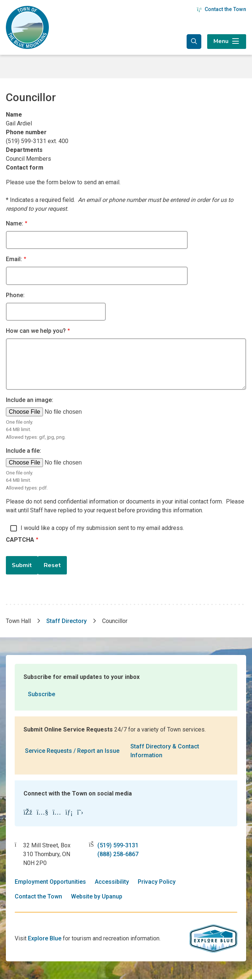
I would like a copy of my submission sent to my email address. (102, 527)
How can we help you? (36, 330)
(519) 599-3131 (117, 845)
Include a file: (23, 450)
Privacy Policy (157, 881)
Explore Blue (44, 938)
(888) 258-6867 (117, 854)
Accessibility (112, 881)
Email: (14, 259)
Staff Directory (66, 620)
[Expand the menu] (226, 41)
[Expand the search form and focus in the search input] (194, 41)
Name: (14, 223)
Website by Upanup (96, 896)
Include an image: (29, 399)
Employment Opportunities (50, 881)
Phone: (15, 295)
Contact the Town (221, 9)
